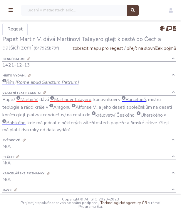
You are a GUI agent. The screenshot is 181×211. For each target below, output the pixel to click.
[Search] (103, 10)
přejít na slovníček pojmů (151, 57)
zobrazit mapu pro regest (98, 57)
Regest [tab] (45, 29)
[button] (170, 10)
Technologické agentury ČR (144, 202)
